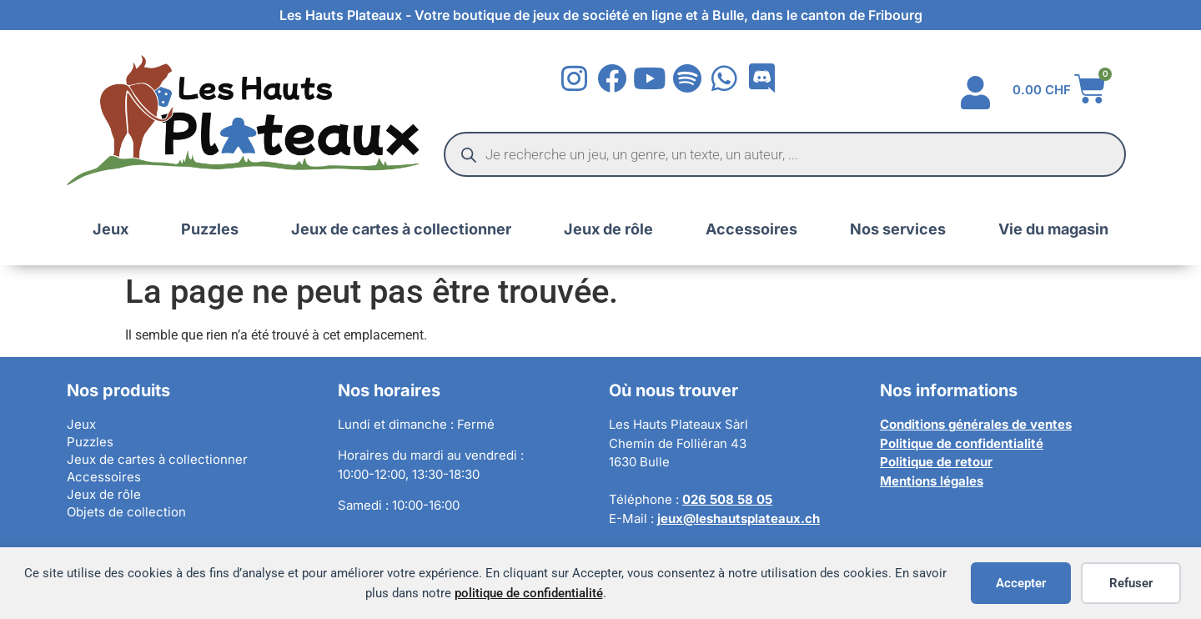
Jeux (110, 229)
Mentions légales (931, 481)
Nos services (898, 229)
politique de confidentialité (529, 593)
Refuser (1131, 583)
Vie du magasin (1053, 229)
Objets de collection (126, 512)
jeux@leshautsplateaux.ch (738, 518)
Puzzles (210, 229)
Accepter (1021, 583)
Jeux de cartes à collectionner (401, 229)
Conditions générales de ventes (976, 424)
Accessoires (751, 229)
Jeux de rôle (608, 229)
